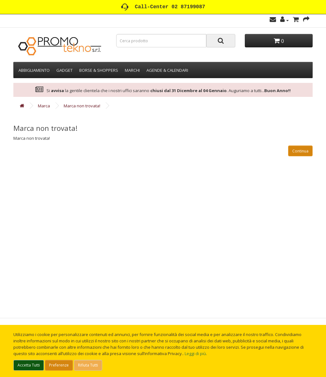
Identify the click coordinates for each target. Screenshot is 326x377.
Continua (300, 151)
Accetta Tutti (29, 365)
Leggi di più (195, 353)
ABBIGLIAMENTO (34, 70)
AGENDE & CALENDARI (167, 70)
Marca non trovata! (82, 106)
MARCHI (132, 70)
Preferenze (59, 365)
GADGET (64, 70)
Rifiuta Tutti (88, 365)
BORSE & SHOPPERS (98, 70)
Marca (44, 106)
